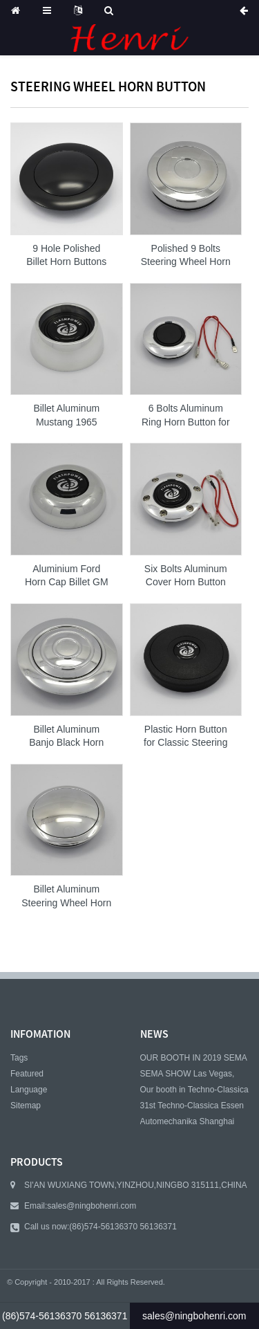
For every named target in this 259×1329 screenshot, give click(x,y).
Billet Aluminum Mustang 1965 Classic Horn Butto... (66, 416)
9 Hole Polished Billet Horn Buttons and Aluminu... (66, 256)
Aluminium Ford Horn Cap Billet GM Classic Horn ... (66, 576)
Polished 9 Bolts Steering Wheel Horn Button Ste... (186, 256)
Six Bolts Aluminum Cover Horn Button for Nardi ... (185, 576)
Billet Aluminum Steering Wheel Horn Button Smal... (66, 896)
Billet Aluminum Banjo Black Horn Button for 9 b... (66, 737)
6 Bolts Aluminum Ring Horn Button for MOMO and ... (186, 416)
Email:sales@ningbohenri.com (80, 1206)
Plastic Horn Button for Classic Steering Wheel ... (185, 737)
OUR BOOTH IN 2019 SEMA (193, 1058)
